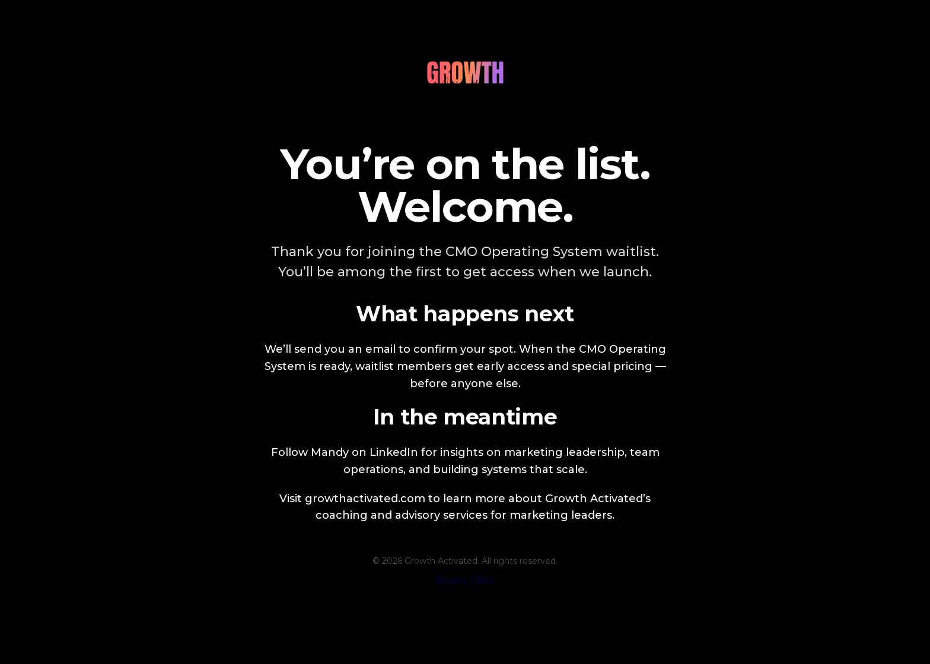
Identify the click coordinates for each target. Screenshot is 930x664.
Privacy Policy (465, 579)
